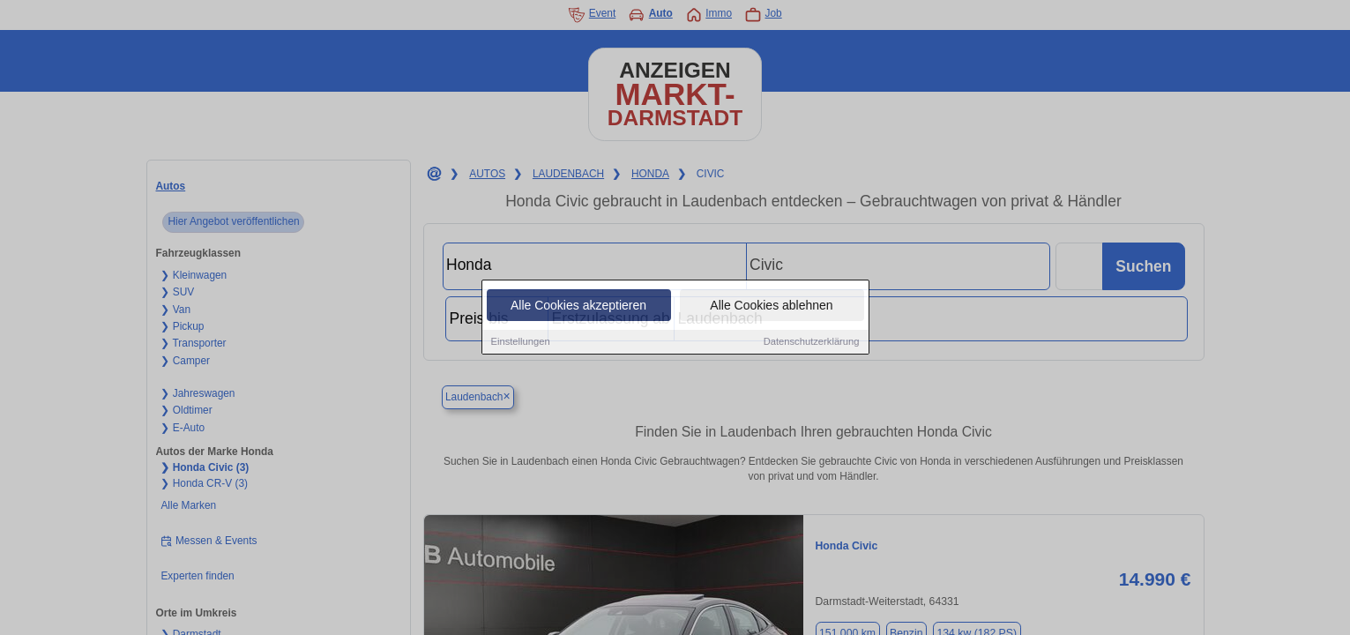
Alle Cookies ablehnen (771, 306)
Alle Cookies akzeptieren (578, 306)
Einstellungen (520, 342)
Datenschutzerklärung (812, 342)
